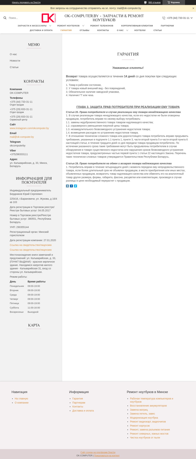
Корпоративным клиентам (137, 26)
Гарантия (66, 30)
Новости (15, 60)
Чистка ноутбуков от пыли (145, 437)
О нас (120, 30)
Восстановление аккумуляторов (148, 405)
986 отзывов (154, 2)
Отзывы (84, 30)
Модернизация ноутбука (144, 417)
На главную (21, 398)
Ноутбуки (139, 30)
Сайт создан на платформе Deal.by (98, 452)
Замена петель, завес (142, 413)
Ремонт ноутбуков (68, 26)
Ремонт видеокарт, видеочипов (148, 421)
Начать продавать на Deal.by (26, 2)
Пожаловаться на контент (107, 455)
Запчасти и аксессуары (32, 26)
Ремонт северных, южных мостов (149, 433)
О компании (21, 402)
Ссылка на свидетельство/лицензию (31, 245)
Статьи (157, 30)
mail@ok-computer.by (22, 136)
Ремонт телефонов (101, 26)
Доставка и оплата (41, 30)
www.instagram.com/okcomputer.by (29, 128)
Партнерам (167, 26)
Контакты (103, 30)
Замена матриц (139, 409)
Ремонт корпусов (140, 425)
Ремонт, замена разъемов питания (150, 429)
